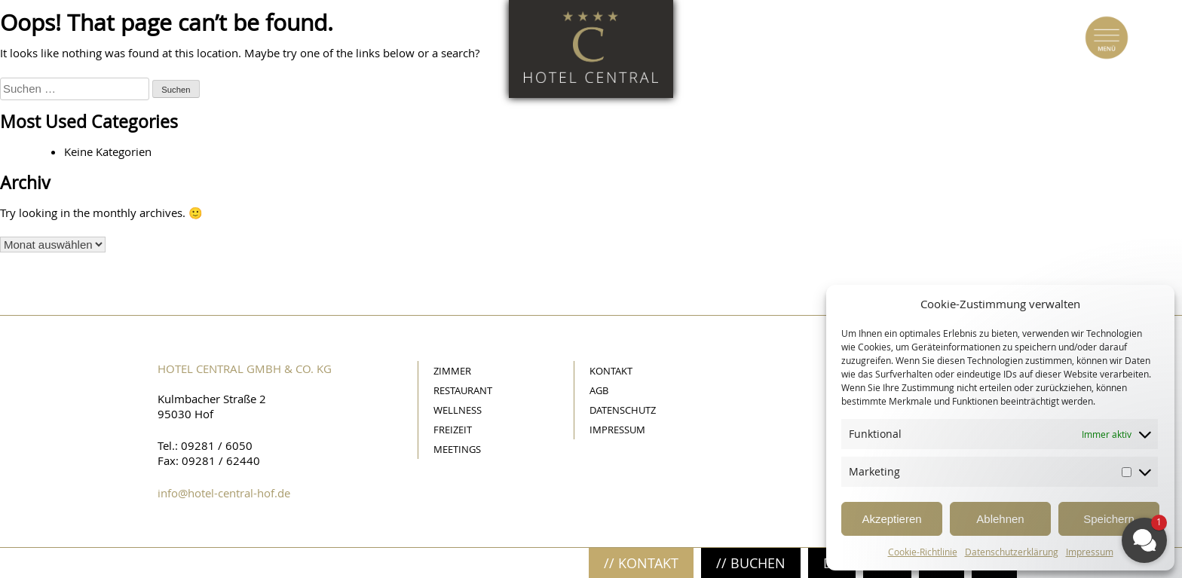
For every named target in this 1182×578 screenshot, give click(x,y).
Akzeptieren (891, 518)
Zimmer (452, 371)
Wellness (457, 410)
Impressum (617, 429)
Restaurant (462, 390)
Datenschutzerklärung (1011, 552)
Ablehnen (1000, 518)
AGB (598, 390)
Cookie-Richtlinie (922, 552)
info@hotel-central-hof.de (224, 492)
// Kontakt (641, 563)
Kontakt (610, 371)
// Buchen (750, 562)
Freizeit (452, 429)
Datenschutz (622, 410)
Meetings (457, 449)
